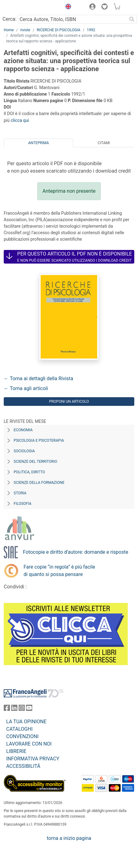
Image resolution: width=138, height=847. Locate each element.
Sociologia (24, 451)
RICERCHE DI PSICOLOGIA (58, 30)
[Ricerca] (132, 19)
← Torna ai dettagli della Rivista (38, 378)
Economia (23, 430)
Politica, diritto (29, 472)
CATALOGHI (19, 729)
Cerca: (9, 19)
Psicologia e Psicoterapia (39, 440)
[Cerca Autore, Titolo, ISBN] (72, 19)
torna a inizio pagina (69, 838)
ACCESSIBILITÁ (23, 766)
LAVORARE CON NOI (28, 744)
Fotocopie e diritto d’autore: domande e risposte (75, 552)
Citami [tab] (104, 143)
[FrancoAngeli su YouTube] (29, 709)
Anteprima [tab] (38, 143)
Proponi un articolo (69, 401)
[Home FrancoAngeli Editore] (25, 7)
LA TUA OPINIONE (26, 721)
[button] (66, 7)
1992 (91, 30)
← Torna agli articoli (26, 388)
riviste (25, 30)
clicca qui (20, 120)
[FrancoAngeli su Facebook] (7, 709)
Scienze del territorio (35, 461)
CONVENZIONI (22, 736)
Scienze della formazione (39, 482)
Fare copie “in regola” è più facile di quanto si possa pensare (59, 570)
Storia (20, 493)
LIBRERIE (16, 751)
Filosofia (22, 503)
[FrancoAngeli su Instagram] (22, 709)
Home (9, 30)
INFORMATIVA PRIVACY (32, 759)
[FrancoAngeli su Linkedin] (14, 709)
